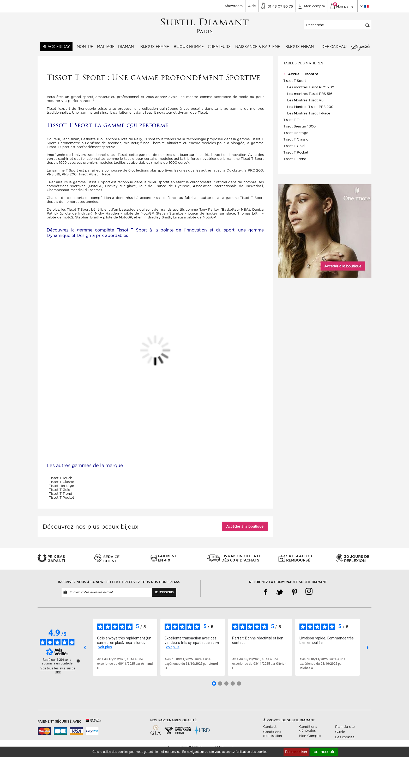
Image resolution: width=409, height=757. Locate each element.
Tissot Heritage (295, 136)
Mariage (106, 49)
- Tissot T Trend (59, 496)
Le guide (360, 49)
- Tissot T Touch (59, 481)
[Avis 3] (226, 686)
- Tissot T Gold (58, 492)
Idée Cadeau (334, 49)
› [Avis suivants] (367, 650)
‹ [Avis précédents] (84, 650)
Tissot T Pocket (295, 155)
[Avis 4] (233, 686)
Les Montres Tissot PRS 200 (310, 110)
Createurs (219, 49)
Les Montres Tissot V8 (305, 103)
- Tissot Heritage (60, 488)
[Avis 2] (220, 686)
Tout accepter (324, 751)
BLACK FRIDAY (56, 49)
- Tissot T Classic (60, 484)
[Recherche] (337, 27)
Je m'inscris (164, 595)
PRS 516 (53, 177)
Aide (252, 6)
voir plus (105, 650)
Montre (85, 49)
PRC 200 (255, 173)
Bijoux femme (154, 49)
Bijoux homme (189, 49)
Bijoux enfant (300, 49)
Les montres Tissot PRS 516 (309, 97)
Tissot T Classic (295, 142)
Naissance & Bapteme (257, 49)
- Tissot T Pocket (60, 500)
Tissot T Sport (294, 84)
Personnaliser (296, 752)
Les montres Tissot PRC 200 (310, 90)
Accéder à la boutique (244, 529)
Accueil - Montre (300, 77)
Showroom (234, 6)
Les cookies (344, 740)
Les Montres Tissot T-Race (308, 116)
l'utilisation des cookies (251, 752)
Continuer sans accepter (390, 743)
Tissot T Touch (294, 123)
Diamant (127, 49)
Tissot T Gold (294, 149)
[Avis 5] (239, 686)
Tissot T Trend (294, 162)
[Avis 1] (214, 686)
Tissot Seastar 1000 (299, 129)
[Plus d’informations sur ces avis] (78, 663)
